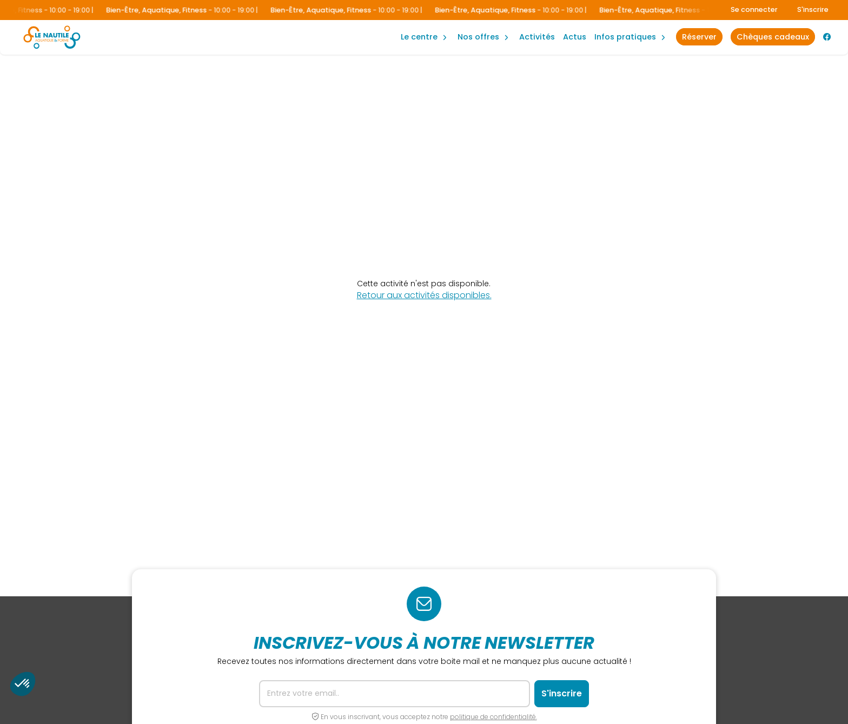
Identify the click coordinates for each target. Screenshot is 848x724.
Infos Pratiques (625, 37)
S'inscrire (813, 9)
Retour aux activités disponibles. (424, 295)
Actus (574, 37)
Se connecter (754, 9)
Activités (537, 37)
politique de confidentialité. (493, 716)
